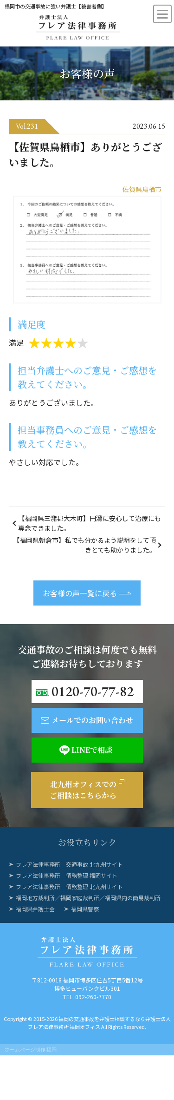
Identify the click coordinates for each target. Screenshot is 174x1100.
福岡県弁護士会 (35, 909)
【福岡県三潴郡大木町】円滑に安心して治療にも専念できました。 (89, 523)
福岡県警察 (85, 909)
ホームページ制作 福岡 (31, 1049)
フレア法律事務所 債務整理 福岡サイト (66, 875)
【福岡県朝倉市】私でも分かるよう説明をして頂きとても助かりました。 (84, 544)
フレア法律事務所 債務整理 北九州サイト (69, 886)
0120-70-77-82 (93, 691)
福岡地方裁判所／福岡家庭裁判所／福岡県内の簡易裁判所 (88, 898)
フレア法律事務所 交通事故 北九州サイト (69, 864)
